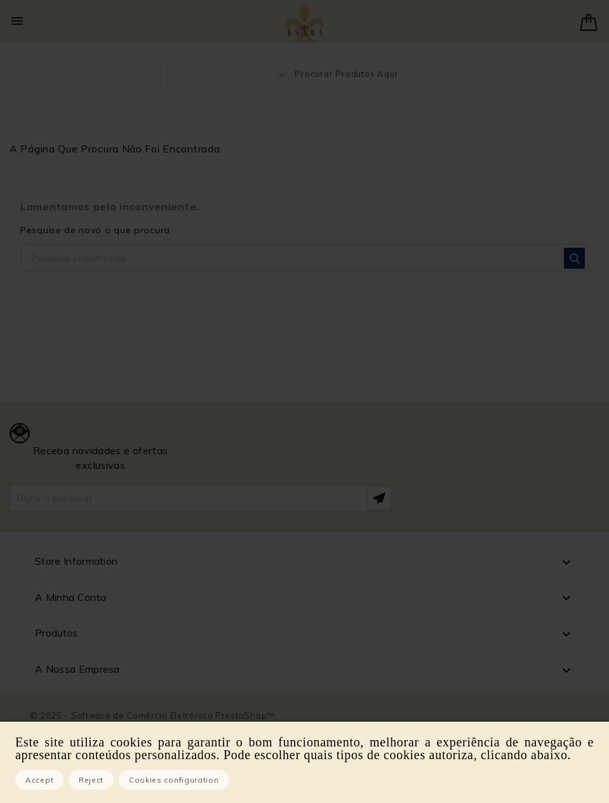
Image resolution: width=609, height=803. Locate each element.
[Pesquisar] (304, 258)
